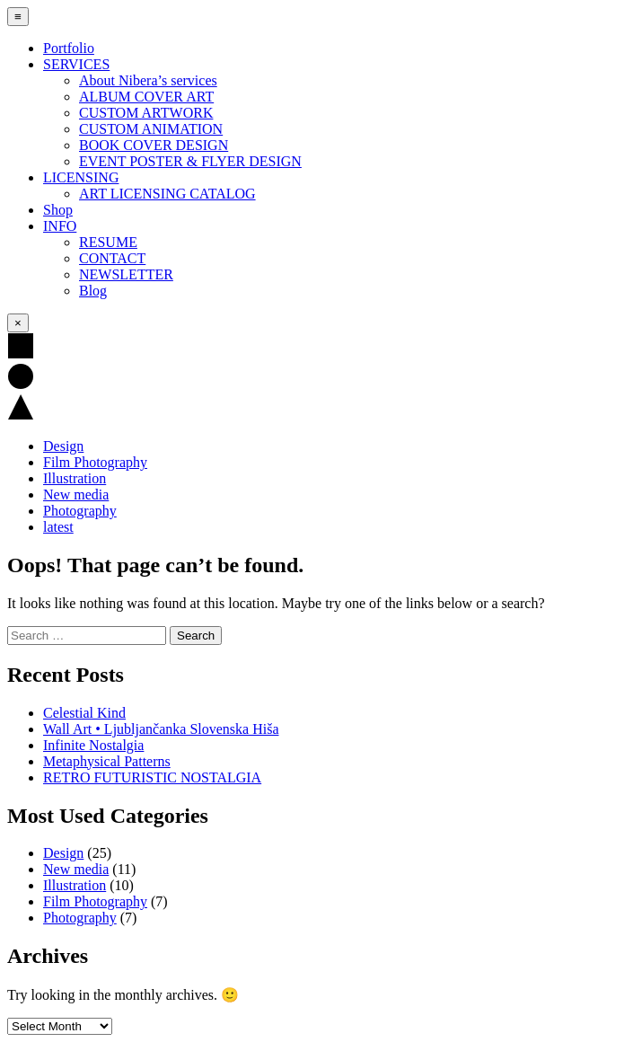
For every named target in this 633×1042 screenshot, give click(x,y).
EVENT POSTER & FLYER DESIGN (190, 161)
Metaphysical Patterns (107, 761)
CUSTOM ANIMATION (151, 129)
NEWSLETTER (126, 274)
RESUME (108, 242)
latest (58, 526)
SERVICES (76, 64)
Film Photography (95, 462)
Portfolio (68, 48)
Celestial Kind (84, 712)
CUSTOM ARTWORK (146, 112)
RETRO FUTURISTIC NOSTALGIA (152, 777)
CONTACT (112, 258)
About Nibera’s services (148, 80)
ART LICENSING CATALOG (167, 193)
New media (76, 494)
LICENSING (81, 177)
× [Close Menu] (18, 323)
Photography (80, 510)
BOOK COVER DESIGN (153, 145)
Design (63, 446)
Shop (58, 209)
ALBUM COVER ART (146, 96)
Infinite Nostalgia (93, 745)
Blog (93, 290)
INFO (59, 226)
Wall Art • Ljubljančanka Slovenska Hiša (160, 729)
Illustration (74, 478)
